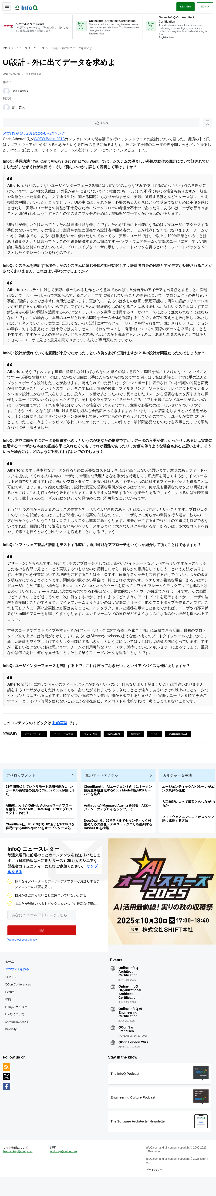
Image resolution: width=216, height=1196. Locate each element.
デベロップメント (36, 739)
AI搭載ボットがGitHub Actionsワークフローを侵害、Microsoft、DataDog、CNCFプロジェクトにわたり (40, 818)
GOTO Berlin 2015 (51, 139)
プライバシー (153, 1187)
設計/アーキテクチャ (103, 785)
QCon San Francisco (126, 1042)
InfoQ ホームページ (17, 47)
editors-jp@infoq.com (64, 1168)
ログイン (13, 990)
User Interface (180, 739)
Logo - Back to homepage (28, 5)
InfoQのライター (18, 1020)
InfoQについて (16, 1027)
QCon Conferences (20, 997)
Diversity (12, 1042)
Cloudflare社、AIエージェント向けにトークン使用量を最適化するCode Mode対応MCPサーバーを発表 (120, 800)
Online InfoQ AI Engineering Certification (130, 1025)
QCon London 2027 (133, 1055)
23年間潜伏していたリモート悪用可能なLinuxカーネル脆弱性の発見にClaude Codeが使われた (41, 800)
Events (11, 1005)
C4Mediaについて (19, 1035)
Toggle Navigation (9, 5)
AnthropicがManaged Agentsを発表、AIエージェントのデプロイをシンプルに (119, 817)
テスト (156, 739)
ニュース (40, 47)
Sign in (203, 5)
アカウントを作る (19, 982)
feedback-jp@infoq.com (19, 1168)
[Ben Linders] (8, 90)
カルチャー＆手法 (65, 739)
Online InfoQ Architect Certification (128, 984)
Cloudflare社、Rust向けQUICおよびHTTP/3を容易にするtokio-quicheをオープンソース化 (41, 836)
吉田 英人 (20, 107)
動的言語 (61, 729)
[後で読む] (33, 123)
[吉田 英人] (8, 107)
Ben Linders (22, 90)
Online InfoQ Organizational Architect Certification (129, 1005)
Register (183, 5)
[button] (39, 942)
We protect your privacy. (22, 951)
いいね (17, 122)
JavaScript (115, 739)
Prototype (91, 739)
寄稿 (10, 1012)
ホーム (11, 975)
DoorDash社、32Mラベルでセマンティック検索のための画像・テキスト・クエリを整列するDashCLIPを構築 (120, 834)
